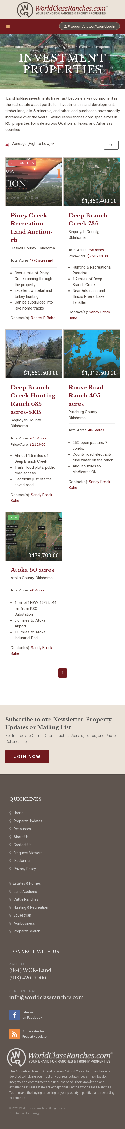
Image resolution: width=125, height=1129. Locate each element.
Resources (20, 829)
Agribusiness (22, 923)
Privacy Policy (22, 869)
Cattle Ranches (23, 899)
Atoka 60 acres (32, 570)
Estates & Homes (25, 883)
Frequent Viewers (25, 853)
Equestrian (20, 915)
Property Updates (25, 821)
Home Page (22, 47)
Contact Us (20, 845)
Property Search (24, 931)
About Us (19, 837)
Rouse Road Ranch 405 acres (86, 395)
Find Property (46, 47)
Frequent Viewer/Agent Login (89, 26)
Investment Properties (95, 47)
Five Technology (30, 1113)
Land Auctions (23, 891)
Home (16, 813)
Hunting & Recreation (28, 907)
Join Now (27, 756)
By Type (68, 47)
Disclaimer (20, 861)
